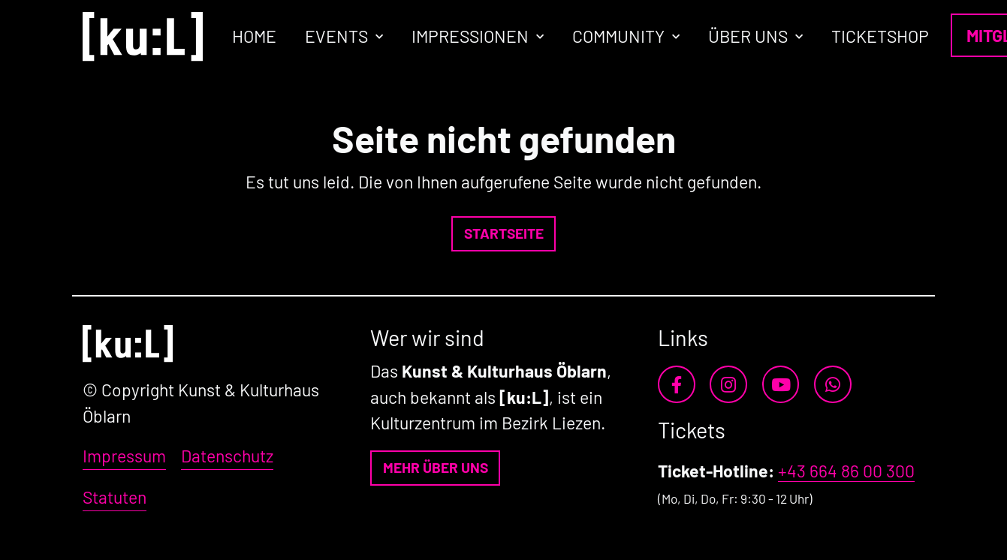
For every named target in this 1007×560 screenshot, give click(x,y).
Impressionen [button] (470, 36)
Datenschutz (227, 455)
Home (254, 36)
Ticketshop (880, 36)
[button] (503, 233)
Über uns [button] (748, 36)
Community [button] (618, 36)
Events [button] (336, 36)
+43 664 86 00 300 (846, 470)
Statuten (114, 496)
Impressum (124, 455)
